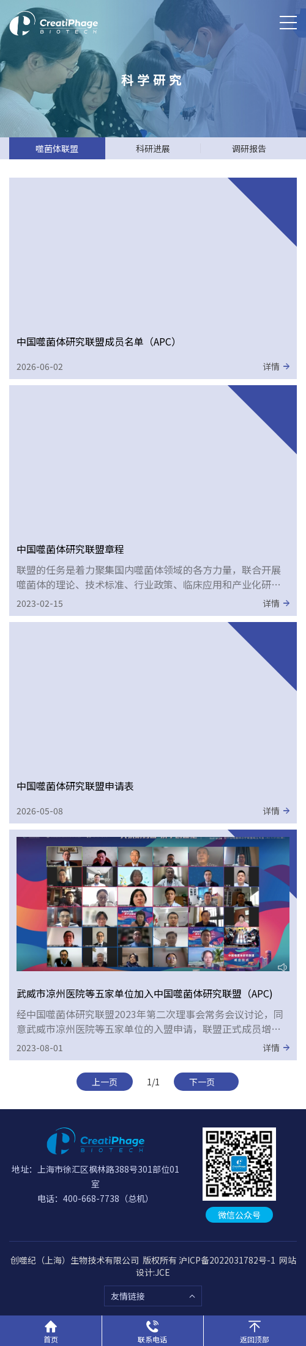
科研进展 (153, 148)
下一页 (206, 1082)
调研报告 (249, 148)
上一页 (105, 1082)
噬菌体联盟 (56, 148)
